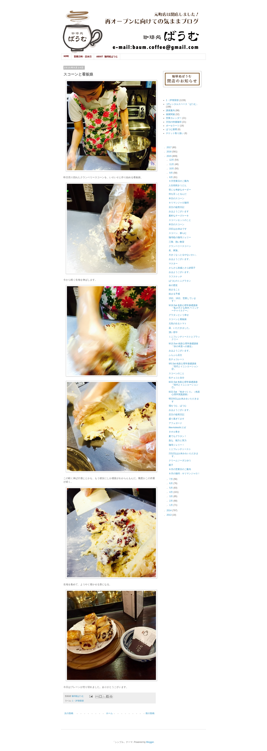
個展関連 (170, 114)
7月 (171, 479)
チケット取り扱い (175, 133)
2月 (171, 500)
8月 (171, 177)
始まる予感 (174, 294)
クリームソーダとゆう (180, 460)
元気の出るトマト (178, 323)
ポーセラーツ (172, 125)
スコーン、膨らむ (178, 233)
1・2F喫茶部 (78, 701)
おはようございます (179, 211)
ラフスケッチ (175, 276)
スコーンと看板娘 (178, 319)
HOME (66, 56)
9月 (171, 173)
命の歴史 (173, 285)
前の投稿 (150, 713)
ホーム (109, 713)
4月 (171, 492)
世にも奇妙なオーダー (180, 189)
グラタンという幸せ (179, 315)
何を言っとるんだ (178, 194)
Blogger (150, 742)
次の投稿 (68, 713)
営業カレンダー (174, 118)
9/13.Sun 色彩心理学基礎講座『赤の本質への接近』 (183, 344)
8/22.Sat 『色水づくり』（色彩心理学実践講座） (184, 393)
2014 (169, 510)
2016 (169, 151)
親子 (171, 465)
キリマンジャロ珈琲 (179, 202)
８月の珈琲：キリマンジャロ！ (184, 473)
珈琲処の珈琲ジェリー (180, 237)
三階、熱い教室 (176, 242)
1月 (171, 505)
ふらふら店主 (175, 355)
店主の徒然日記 (176, 207)
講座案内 (170, 110)
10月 (172, 168)
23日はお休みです (178, 229)
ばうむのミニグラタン (180, 281)
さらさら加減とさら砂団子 (182, 268)
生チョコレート (176, 359)
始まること (174, 289)
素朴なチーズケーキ (179, 215)
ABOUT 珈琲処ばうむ (107, 56)
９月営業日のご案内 (179, 181)
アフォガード (175, 423)
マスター (173, 263)
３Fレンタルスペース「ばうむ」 (182, 104)
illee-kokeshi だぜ (177, 427)
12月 (172, 160)
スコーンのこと (176, 373)
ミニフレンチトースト (180, 449)
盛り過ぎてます (176, 418)
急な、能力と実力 (178, 440)
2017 (169, 147)
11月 (172, 164)
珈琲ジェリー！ (176, 445)
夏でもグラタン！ (178, 436)
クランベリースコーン (180, 246)
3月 (171, 496)
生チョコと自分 (176, 377)
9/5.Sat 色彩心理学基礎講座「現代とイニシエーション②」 (183, 366)
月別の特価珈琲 (174, 122)
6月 (171, 483)
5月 (171, 487)
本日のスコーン (176, 198)
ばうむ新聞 (171, 129)
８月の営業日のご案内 (180, 469)
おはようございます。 (180, 259)
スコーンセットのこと (180, 220)
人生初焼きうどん (178, 185)
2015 (169, 156)
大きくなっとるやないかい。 (183, 255)
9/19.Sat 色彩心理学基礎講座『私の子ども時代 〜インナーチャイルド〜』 (184, 308)
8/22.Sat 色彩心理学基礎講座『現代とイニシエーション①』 (183, 385)
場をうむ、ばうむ (178, 405)
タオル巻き (174, 431)
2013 (169, 515)
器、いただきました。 (180, 328)
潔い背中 (173, 332)
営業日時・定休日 (83, 56)
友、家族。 (174, 250)
